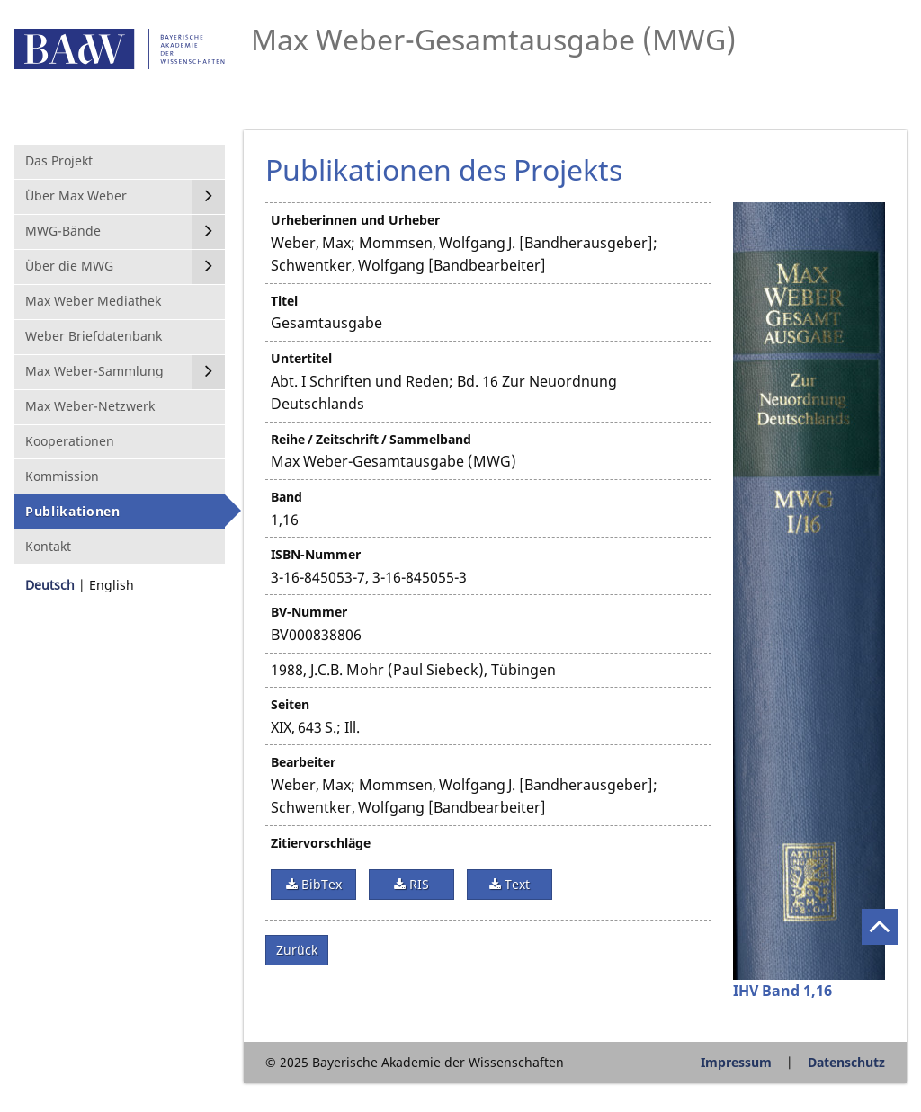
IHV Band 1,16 (782, 991)
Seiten (290, 704)
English (111, 584)
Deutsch (50, 584)
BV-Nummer (309, 611)
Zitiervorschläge (321, 842)
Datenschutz (846, 1062)
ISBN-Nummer (316, 554)
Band (286, 496)
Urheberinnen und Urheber (355, 219)
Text (515, 884)
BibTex (320, 884)
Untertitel (301, 358)
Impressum (736, 1062)
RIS (417, 884)
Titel (284, 300)
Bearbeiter (303, 761)
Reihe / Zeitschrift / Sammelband (371, 439)
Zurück (296, 949)
